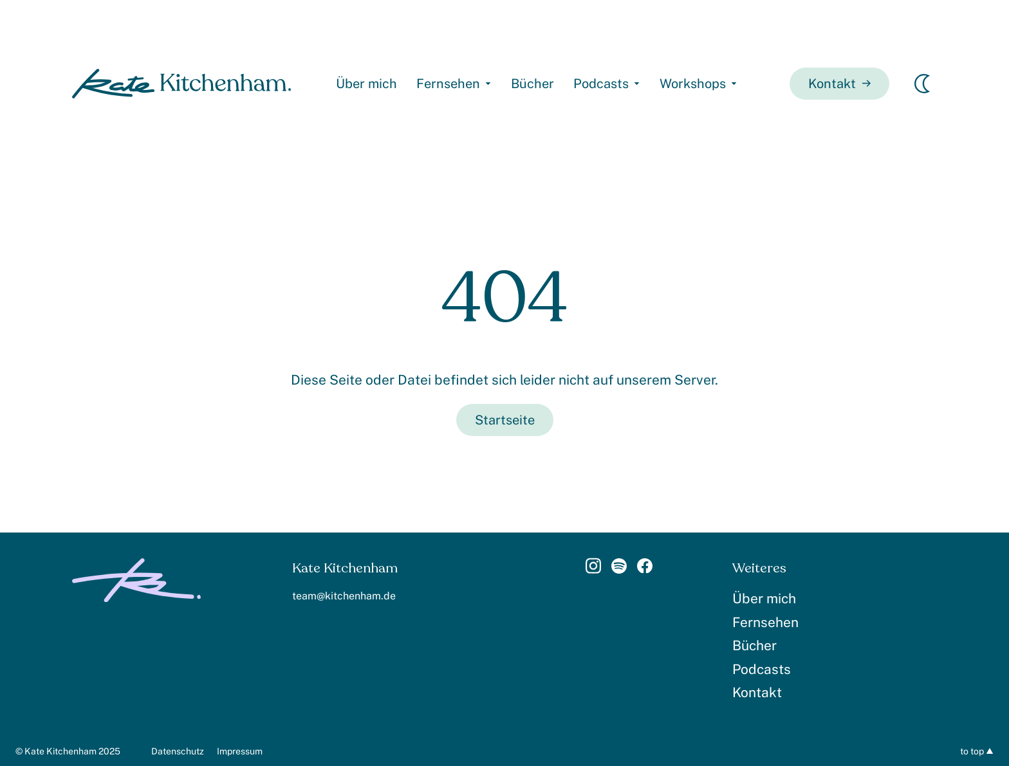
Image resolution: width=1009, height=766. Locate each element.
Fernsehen (448, 83)
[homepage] (181, 83)
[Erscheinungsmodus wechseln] (922, 83)
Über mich (366, 83)
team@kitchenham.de (344, 596)
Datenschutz (177, 751)
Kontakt (839, 83)
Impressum (240, 751)
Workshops (693, 83)
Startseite (505, 420)
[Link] (593, 569)
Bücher (532, 83)
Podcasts (601, 83)
